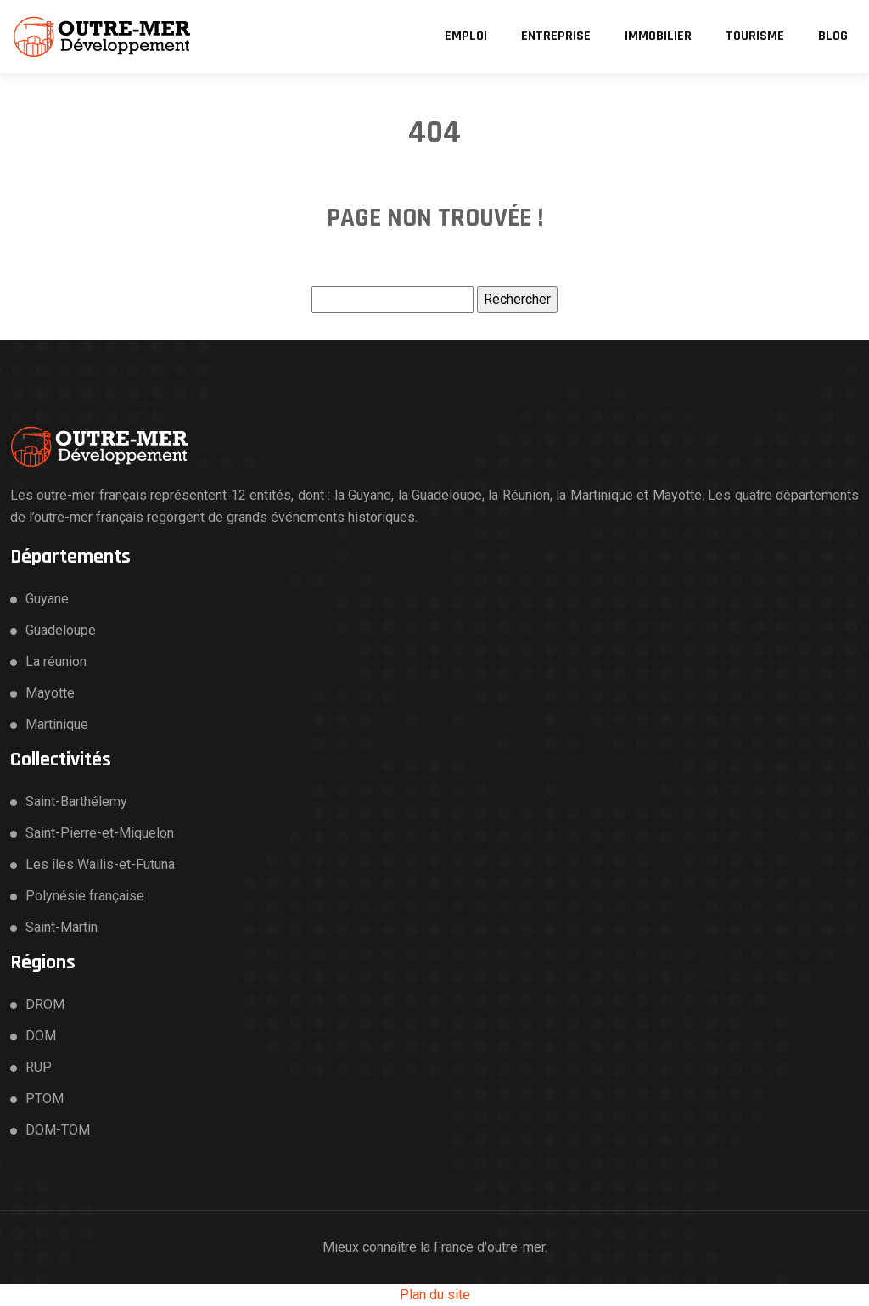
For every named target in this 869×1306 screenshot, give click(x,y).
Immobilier (658, 36)
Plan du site (435, 1294)
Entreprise (556, 36)
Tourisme (755, 36)
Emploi (466, 36)
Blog (833, 36)
